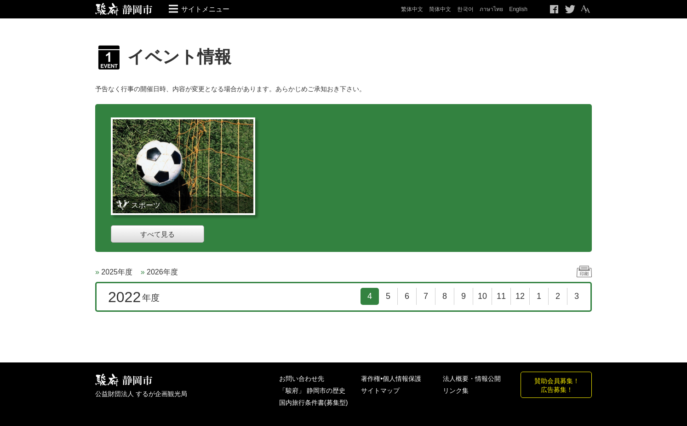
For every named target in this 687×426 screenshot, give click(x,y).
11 (501, 296)
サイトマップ (380, 390)
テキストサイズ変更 (585, 9)
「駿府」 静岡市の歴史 (312, 390)
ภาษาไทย (491, 9)
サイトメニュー (205, 9)
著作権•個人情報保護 (391, 378)
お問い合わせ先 (301, 378)
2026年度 (162, 272)
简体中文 (440, 9)
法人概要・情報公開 (472, 378)
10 (482, 296)
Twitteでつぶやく (570, 9)
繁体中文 (412, 9)
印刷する (584, 271)
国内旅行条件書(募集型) (313, 402)
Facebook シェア (554, 9)
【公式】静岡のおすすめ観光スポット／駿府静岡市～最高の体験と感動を (124, 9)
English (518, 9)
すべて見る (157, 234)
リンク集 (456, 390)
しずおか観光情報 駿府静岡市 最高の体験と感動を (124, 380)
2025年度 (116, 272)
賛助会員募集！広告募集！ (556, 385)
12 (520, 296)
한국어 (465, 9)
